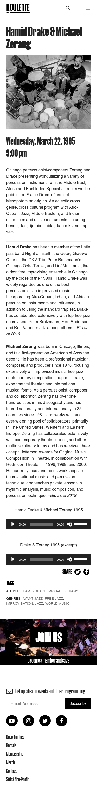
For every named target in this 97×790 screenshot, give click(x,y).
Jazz (39, 603)
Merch (10, 762)
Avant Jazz (33, 598)
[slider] (41, 524)
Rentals (11, 745)
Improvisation (19, 603)
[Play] (13, 524)
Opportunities (15, 736)
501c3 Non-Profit (17, 779)
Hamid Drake (34, 591)
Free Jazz (54, 598)
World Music (57, 603)
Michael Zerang (63, 591)
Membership (14, 753)
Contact (11, 771)
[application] (48, 524)
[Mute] (69, 524)
